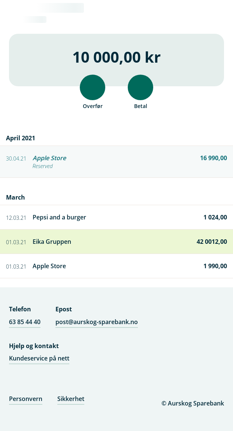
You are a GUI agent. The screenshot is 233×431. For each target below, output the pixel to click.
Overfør (92, 92)
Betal (140, 92)
